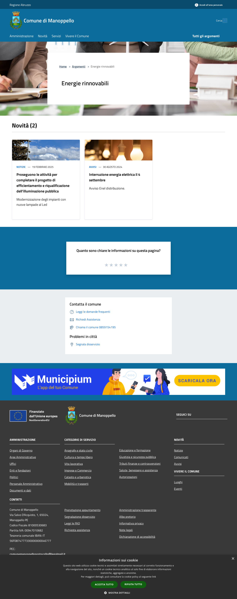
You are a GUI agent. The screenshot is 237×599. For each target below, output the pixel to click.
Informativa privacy (131, 523)
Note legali (126, 530)
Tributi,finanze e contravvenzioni (140, 463)
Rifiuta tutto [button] (133, 584)
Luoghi (178, 482)
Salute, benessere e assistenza (138, 470)
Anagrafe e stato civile (78, 450)
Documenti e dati (20, 490)
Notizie (21, 167)
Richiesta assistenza (77, 530)
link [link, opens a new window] (154, 576)
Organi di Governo (21, 450)
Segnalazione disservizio (79, 516)
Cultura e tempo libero (78, 457)
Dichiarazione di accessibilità (137, 536)
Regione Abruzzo (20, 5)
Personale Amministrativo (26, 483)
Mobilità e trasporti (76, 483)
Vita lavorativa (73, 464)
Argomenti (78, 66)
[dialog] (118, 577)
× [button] (232, 558)
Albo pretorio (127, 516)
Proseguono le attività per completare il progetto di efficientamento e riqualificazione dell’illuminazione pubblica (42, 183)
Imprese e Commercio (77, 470)
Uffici (13, 464)
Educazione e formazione (135, 450)
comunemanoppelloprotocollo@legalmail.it (37, 554)
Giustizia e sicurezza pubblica (137, 457)
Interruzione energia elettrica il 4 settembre (114, 177)
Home (63, 66)
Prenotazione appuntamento (82, 510)
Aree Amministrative (23, 457)
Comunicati (181, 457)
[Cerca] (222, 20)
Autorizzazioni (128, 477)
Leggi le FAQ (72, 523)
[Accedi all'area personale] (208, 5)
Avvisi (92, 167)
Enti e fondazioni (20, 470)
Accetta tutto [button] (104, 584)
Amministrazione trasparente (137, 510)
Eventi (178, 488)
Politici (14, 477)
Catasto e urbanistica (77, 477)
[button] (118, 593)
